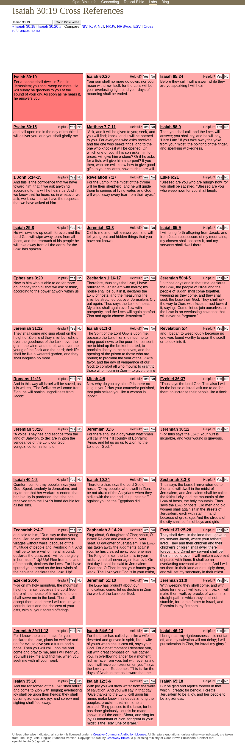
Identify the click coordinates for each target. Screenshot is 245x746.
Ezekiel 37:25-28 (175, 530)
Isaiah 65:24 (171, 76)
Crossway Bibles (117, 738)
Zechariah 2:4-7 (28, 530)
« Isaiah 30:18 (23, 26)
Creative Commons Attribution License (119, 734)
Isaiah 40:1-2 (25, 479)
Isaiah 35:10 (24, 681)
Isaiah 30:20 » (49, 26)
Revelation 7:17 (101, 177)
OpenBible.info (84, 2)
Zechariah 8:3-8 (175, 479)
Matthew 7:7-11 (101, 127)
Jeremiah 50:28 (27, 429)
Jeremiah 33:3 (100, 227)
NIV (84, 26)
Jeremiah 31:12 (27, 328)
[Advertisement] (199, 41)
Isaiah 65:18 (171, 681)
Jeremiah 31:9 (173, 580)
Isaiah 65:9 (170, 227)
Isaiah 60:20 (98, 76)
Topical (134, 2)
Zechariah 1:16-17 (104, 278)
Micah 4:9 (96, 379)
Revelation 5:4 (173, 328)
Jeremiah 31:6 (100, 429)
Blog (165, 2)
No (153, 76)
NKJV (110, 26)
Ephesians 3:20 (28, 278)
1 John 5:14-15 (27, 177)
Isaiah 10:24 (98, 479)
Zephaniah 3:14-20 (104, 530)
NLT (101, 26)
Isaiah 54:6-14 (100, 630)
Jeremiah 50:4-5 (175, 278)
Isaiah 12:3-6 (99, 681)
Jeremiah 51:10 (101, 580)
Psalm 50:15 (25, 127)
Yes (146, 76)
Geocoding (110, 2)
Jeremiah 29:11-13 (30, 630)
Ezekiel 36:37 (172, 379)
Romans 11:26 (27, 379)
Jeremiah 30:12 (174, 429)
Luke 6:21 (169, 177)
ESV (137, 26)
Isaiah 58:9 (170, 127)
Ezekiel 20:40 (26, 580)
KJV (92, 26)
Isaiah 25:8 (23, 227)
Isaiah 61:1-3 (99, 328)
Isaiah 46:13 (171, 630)
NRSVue (124, 26)
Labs (153, 2)
